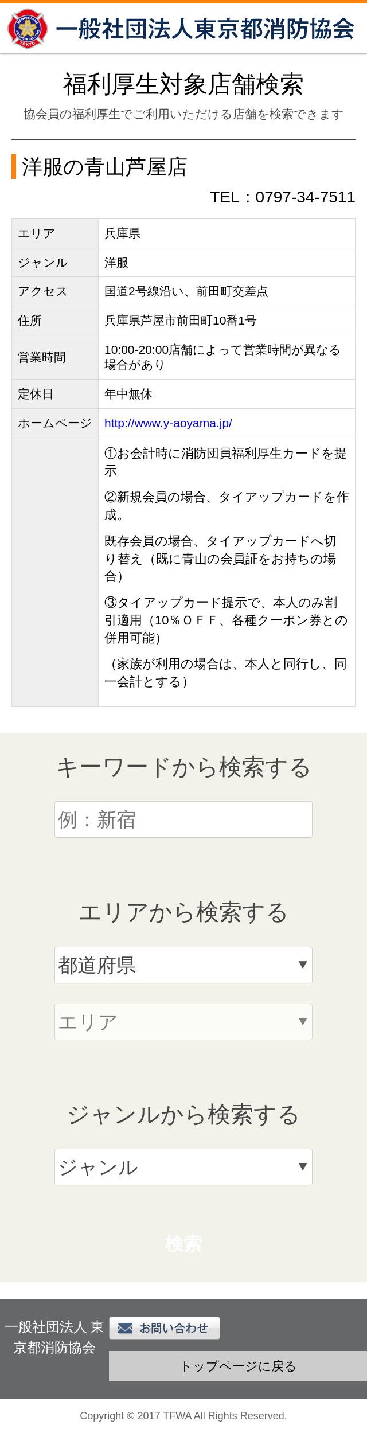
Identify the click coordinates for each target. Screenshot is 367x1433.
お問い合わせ (164, 1328)
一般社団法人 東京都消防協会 (183, 28)
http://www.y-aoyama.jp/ (168, 422)
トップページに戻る (238, 1366)
